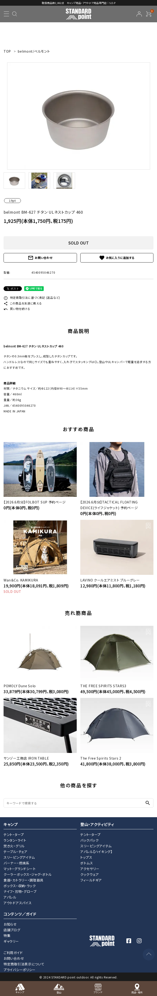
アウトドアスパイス (18, 902)
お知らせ (10, 924)
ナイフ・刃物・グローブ (20, 891)
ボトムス (86, 863)
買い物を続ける (17, 309)
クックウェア (89, 874)
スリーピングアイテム (19, 857)
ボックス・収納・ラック (20, 885)
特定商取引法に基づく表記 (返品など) (32, 297)
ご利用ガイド (13, 952)
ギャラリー (11, 941)
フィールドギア (91, 880)
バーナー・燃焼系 (16, 863)
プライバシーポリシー (20, 969)
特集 (7, 935)
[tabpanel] (78, 116)
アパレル (10, 897)
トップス (86, 857)
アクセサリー (89, 868)
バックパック (89, 840)
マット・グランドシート (20, 868)
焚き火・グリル (14, 846)
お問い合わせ (40, 258)
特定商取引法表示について (24, 964)
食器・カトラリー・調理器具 (23, 880)
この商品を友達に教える (23, 303)
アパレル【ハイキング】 (96, 851)
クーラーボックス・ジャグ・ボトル (28, 874)
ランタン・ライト (15, 840)
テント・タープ (14, 834)
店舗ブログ (12, 929)
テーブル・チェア (16, 851)
